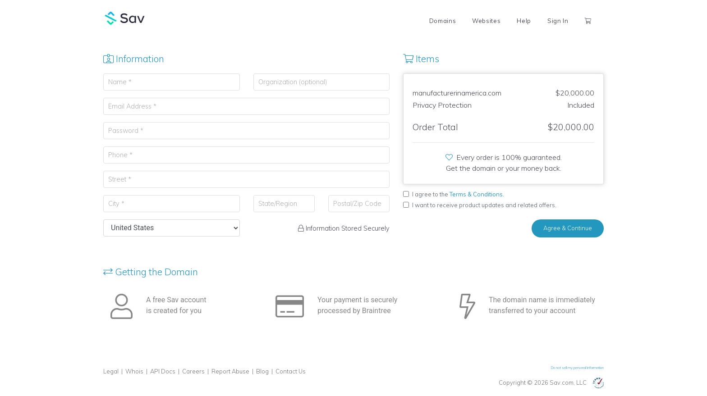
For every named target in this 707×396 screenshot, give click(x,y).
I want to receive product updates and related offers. (484, 205)
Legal (111, 371)
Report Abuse (230, 371)
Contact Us (290, 371)
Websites (486, 20)
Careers (193, 371)
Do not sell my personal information (577, 367)
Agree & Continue (567, 228)
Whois (134, 371)
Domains (442, 20)
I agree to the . (458, 194)
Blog (262, 371)
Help (524, 20)
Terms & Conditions (476, 194)
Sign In (557, 20)
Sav (125, 18)
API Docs (162, 371)
